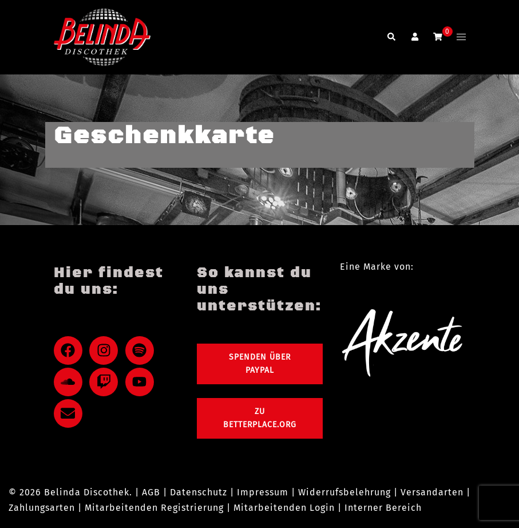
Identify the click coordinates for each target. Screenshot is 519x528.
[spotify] (142, 350)
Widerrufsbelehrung (344, 492)
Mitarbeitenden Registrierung (154, 507)
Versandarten (432, 492)
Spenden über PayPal (260, 364)
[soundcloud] (70, 382)
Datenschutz (198, 492)
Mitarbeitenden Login (284, 507)
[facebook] (70, 350)
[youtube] (142, 382)
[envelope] (70, 413)
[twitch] (105, 382)
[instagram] (105, 350)
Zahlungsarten (42, 507)
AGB (151, 492)
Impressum (262, 492)
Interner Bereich (383, 507)
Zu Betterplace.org (259, 418)
